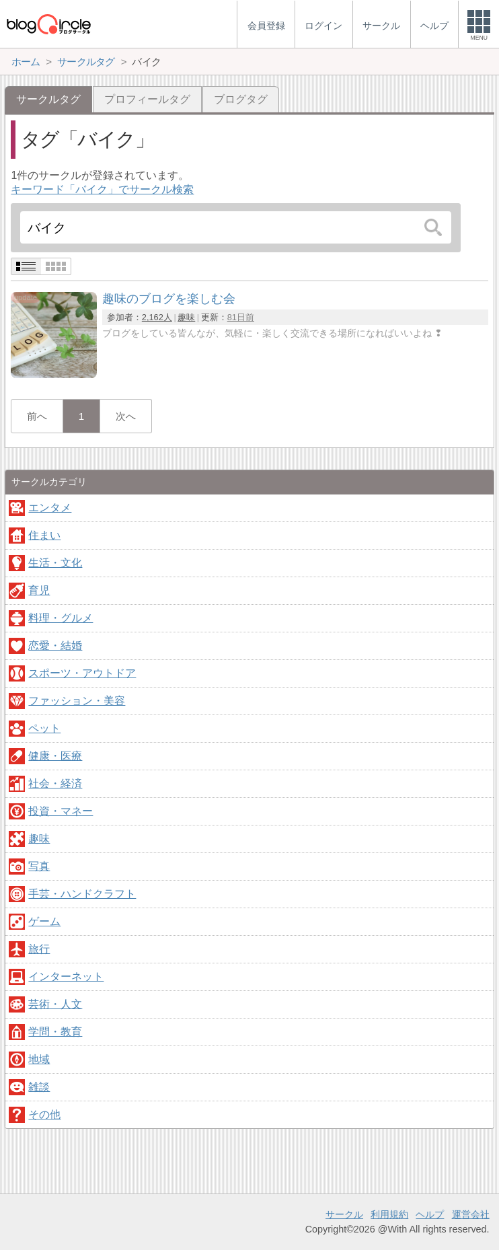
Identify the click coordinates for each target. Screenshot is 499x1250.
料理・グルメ (60, 618)
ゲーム (44, 921)
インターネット (66, 976)
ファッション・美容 (76, 700)
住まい (44, 535)
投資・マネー (60, 811)
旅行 (39, 949)
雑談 (39, 1087)
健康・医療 (55, 756)
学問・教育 (55, 1031)
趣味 (186, 317)
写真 (39, 866)
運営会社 (471, 1214)
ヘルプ (430, 1214)
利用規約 (389, 1214)
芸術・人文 (55, 1004)
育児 (39, 590)
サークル (344, 1214)
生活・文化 (55, 562)
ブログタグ (241, 99)
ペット (44, 728)
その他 (44, 1114)
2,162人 (157, 317)
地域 (39, 1059)
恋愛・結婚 (55, 645)
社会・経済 (55, 783)
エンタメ (49, 507)
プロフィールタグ (147, 99)
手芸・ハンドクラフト (82, 893)
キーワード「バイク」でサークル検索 (102, 189)
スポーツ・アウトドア (82, 673)
